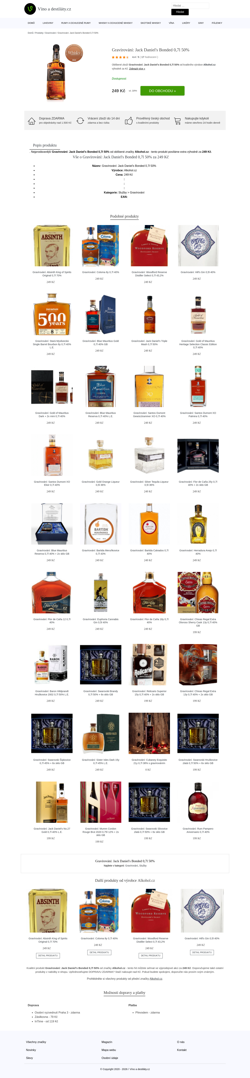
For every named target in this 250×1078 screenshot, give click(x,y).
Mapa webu (109, 1050)
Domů (31, 23)
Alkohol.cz (209, 64)
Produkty (39, 33)
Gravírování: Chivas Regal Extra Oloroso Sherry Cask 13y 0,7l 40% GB (198, 622)
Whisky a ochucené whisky (116, 23)
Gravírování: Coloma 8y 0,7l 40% (100, 272)
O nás (181, 1042)
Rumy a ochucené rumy (76, 23)
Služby (143, 865)
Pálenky (217, 23)
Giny (201, 23)
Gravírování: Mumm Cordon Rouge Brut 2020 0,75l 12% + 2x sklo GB (101, 831)
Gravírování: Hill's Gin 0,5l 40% (198, 272)
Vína (171, 23)
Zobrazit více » (137, 68)
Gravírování (50, 33)
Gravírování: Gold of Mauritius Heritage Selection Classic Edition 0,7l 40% (198, 344)
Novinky (31, 1050)
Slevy (29, 1058)
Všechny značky (36, 1042)
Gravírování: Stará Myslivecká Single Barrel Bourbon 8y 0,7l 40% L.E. (52, 344)
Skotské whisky (151, 23)
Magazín (107, 1042)
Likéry (186, 23)
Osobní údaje (110, 1058)
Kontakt (181, 1050)
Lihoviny (48, 23)
